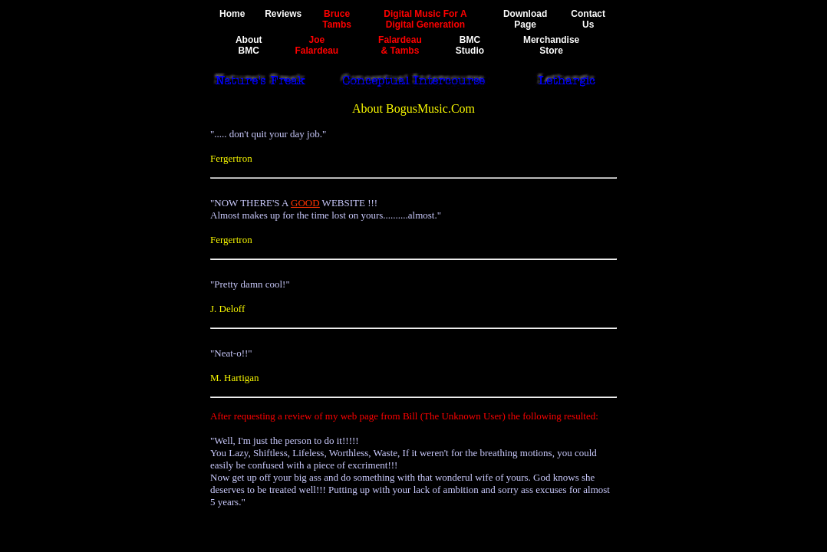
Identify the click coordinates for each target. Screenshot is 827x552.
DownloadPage (525, 19)
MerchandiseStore (551, 45)
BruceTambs (336, 19)
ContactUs (588, 19)
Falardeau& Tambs (400, 45)
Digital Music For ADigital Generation (425, 19)
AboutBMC (249, 45)
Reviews (283, 13)
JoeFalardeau (316, 45)
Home (232, 13)
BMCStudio (470, 45)
